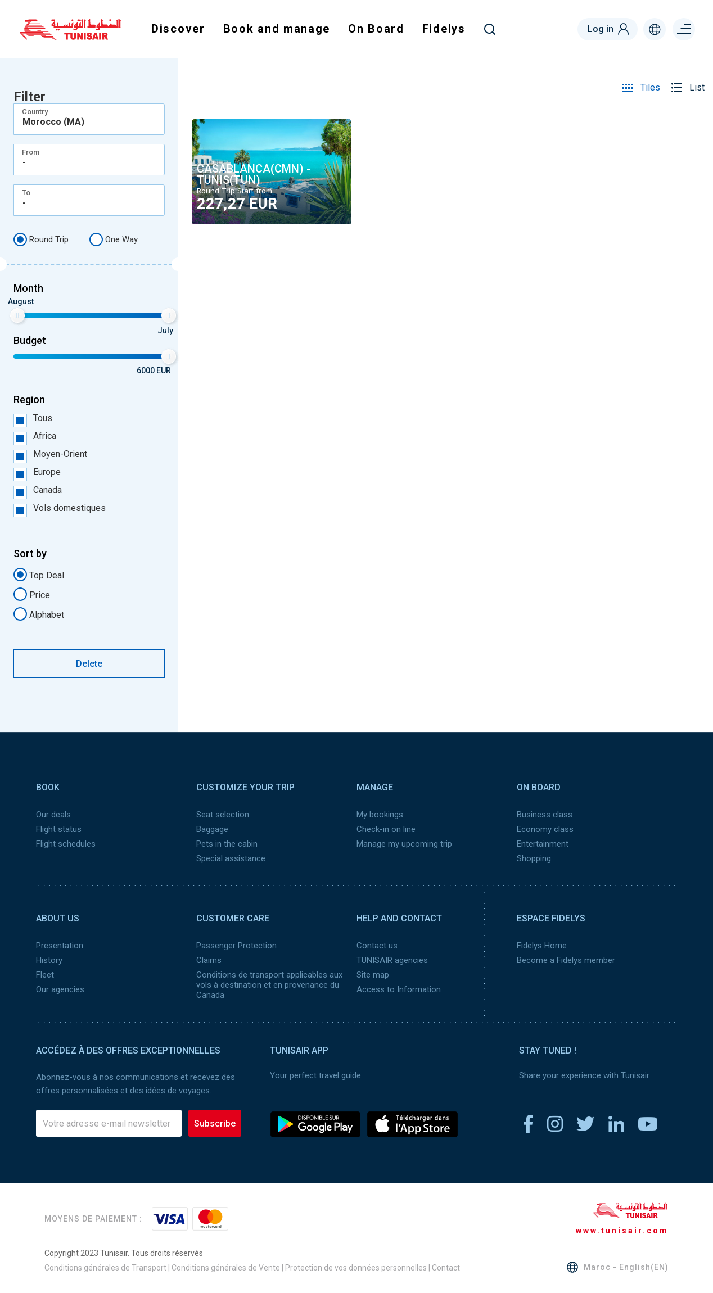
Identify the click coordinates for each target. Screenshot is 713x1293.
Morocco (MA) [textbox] (53, 121)
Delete (89, 663)
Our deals (53, 815)
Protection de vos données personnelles (356, 1267)
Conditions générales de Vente (226, 1267)
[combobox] (89, 119)
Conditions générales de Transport (105, 1267)
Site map (372, 975)
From (30, 152)
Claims (209, 960)
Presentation (59, 946)
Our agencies (60, 989)
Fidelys (444, 28)
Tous (32, 418)
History (49, 960)
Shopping (534, 858)
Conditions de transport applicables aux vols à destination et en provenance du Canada (269, 985)
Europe (37, 472)
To (26, 192)
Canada (37, 490)
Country (35, 111)
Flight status (59, 829)
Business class (544, 815)
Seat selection (222, 815)
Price (31, 594)
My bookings (379, 815)
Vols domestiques (59, 508)
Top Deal (38, 574)
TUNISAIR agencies (392, 960)
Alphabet (38, 614)
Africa (34, 436)
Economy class (545, 829)
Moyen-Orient (50, 454)
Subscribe (215, 1123)
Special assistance (230, 858)
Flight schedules (66, 844)
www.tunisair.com (622, 1231)
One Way (113, 239)
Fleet (45, 975)
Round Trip (41, 239)
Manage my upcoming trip (404, 844)
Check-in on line (386, 829)
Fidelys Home (542, 946)
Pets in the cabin (227, 844)
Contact (446, 1267)
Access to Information (398, 989)
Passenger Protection (236, 946)
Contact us (377, 946)
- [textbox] (24, 162)
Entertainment (542, 844)
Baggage (212, 829)
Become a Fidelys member (566, 960)
